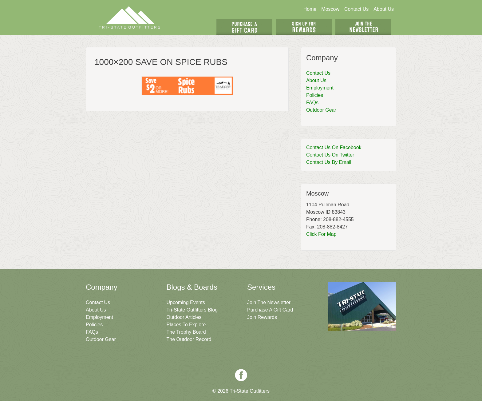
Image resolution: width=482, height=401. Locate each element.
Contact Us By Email (328, 162)
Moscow (330, 9)
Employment (320, 87)
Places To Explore (186, 324)
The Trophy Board (186, 332)
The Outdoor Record (189, 339)
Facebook (241, 375)
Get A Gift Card (244, 27)
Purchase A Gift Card (270, 309)
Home (310, 9)
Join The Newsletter (363, 27)
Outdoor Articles (184, 317)
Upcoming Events (186, 302)
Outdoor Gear (321, 110)
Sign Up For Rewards (304, 27)
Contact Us (356, 9)
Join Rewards (262, 317)
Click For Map (321, 234)
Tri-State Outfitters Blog (192, 309)
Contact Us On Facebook (334, 147)
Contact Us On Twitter (330, 154)
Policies (314, 95)
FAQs (312, 102)
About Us (383, 9)
